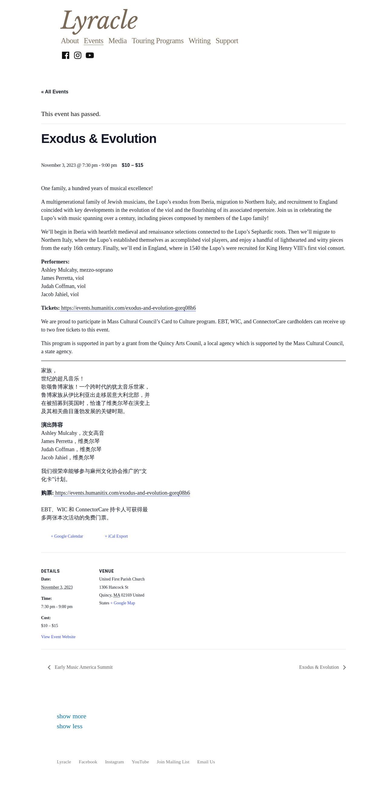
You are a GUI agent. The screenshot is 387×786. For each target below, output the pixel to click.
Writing (200, 41)
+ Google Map (122, 603)
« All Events (54, 91)
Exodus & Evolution (319, 667)
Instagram (114, 761)
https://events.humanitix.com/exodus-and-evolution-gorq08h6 (128, 308)
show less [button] (70, 726)
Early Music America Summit (83, 667)
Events (93, 41)
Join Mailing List (173, 761)
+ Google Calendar (67, 536)
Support (227, 41)
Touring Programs (158, 41)
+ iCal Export (116, 536)
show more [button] (71, 716)
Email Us (206, 761)
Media (117, 41)
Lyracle (99, 20)
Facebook (88, 761)
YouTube (140, 761)
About (70, 41)
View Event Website (58, 637)
